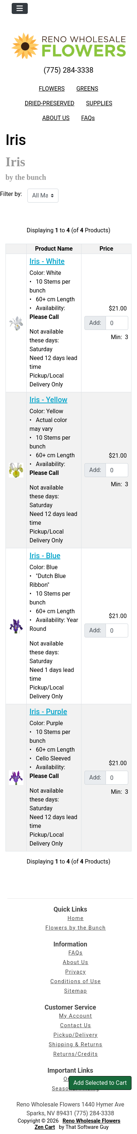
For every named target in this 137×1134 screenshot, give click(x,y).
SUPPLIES (99, 103)
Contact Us (75, 1025)
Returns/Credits (75, 1054)
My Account (75, 1016)
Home (76, 918)
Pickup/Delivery (75, 1035)
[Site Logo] (68, 45)
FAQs (88, 118)
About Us (75, 962)
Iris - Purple (48, 711)
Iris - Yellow (49, 399)
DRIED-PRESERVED (50, 103)
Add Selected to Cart (100, 1082)
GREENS (87, 88)
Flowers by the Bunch (75, 928)
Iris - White (47, 261)
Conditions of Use (75, 981)
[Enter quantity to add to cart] (117, 323)
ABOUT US (55, 118)
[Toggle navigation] (20, 8)
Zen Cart (45, 1127)
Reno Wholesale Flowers (91, 1121)
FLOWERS (52, 88)
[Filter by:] (42, 196)
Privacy (75, 972)
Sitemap (75, 991)
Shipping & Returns (75, 1045)
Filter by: (11, 193)
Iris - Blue (45, 555)
